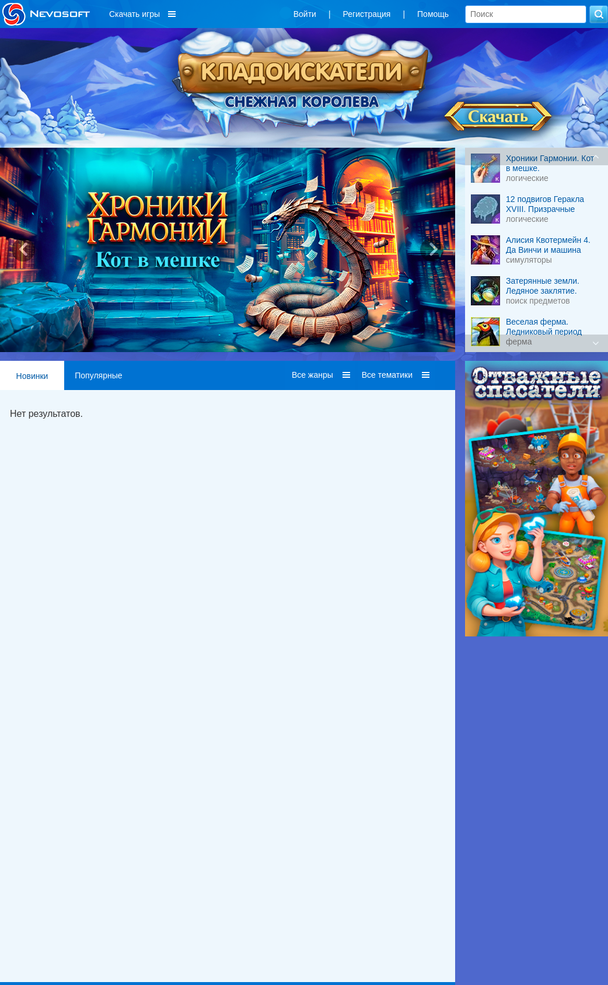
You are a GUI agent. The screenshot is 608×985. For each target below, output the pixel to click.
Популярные (98, 375)
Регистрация (367, 14)
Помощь (433, 14)
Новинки (32, 376)
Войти (304, 14)
